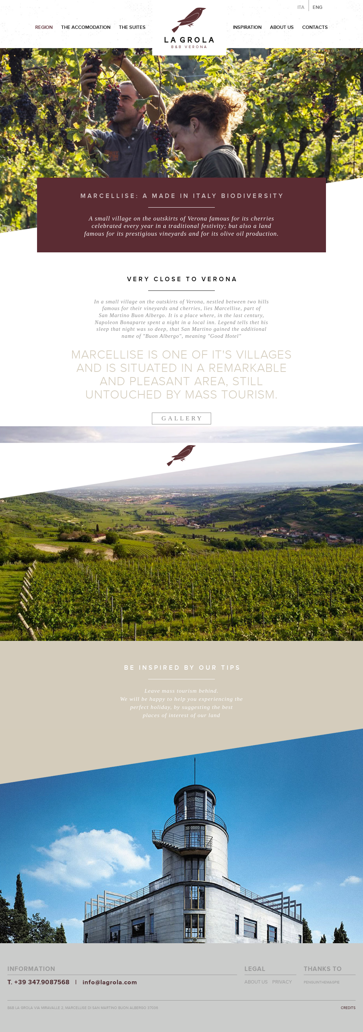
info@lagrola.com (110, 982)
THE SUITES (132, 27)
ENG (317, 7)
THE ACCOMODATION (85, 27)
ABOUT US (282, 27)
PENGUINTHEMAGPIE (322, 982)
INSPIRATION (247, 27)
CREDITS (348, 1007)
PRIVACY (282, 982)
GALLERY (182, 418)
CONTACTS (315, 27)
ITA (300, 7)
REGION (44, 27)
